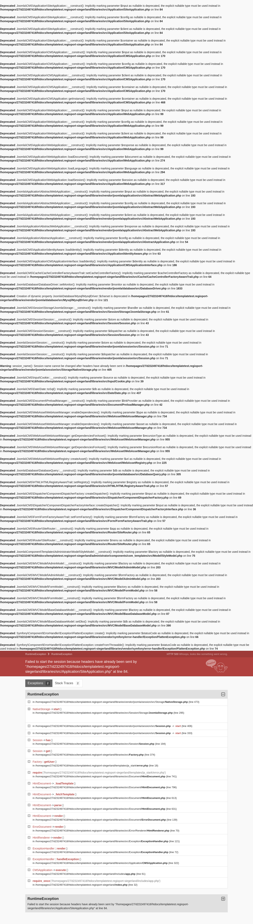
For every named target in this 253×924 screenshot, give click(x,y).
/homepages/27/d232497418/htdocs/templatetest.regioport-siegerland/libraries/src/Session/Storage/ (104, 712)
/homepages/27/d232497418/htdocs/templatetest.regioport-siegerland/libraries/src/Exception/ (102, 841)
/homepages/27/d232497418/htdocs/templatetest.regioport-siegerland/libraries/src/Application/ (101, 863)
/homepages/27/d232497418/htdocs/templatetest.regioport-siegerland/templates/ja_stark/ (92, 765)
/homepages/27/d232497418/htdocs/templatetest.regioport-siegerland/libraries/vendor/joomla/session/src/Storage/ (112, 701)
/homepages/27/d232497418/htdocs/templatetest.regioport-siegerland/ (81, 884)
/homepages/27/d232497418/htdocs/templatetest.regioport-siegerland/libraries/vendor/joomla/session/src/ (103, 726)
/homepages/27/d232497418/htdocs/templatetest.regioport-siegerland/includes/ (85, 873)
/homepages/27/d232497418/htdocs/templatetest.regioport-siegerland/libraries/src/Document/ (100, 776)
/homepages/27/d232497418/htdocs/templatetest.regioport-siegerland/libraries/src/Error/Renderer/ (102, 830)
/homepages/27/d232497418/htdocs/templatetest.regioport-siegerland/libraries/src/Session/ (95, 743)
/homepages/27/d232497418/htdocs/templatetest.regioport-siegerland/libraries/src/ (89, 754)
